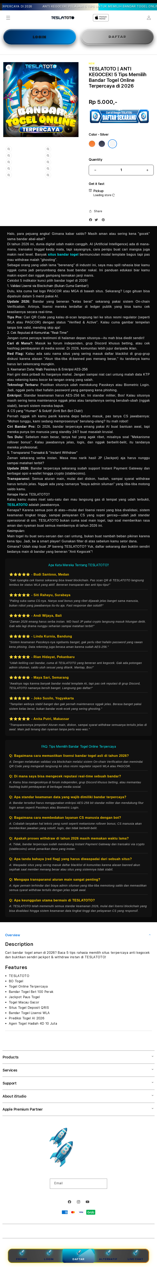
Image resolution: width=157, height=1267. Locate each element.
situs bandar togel (63, 254)
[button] (8, 18)
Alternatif (108, 1255)
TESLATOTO (17, 505)
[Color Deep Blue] (102, 144)
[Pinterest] (104, 221)
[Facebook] (91, 221)
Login (49, 1255)
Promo (21, 1255)
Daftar (79, 1255)
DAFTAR (117, 36)
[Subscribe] (102, 1184)
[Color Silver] (112, 144)
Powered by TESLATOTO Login (91, 1232)
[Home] (62, 18)
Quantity (95, 160)
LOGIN (39, 36)
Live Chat (135, 1255)
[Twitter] (97, 221)
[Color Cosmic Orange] (92, 144)
